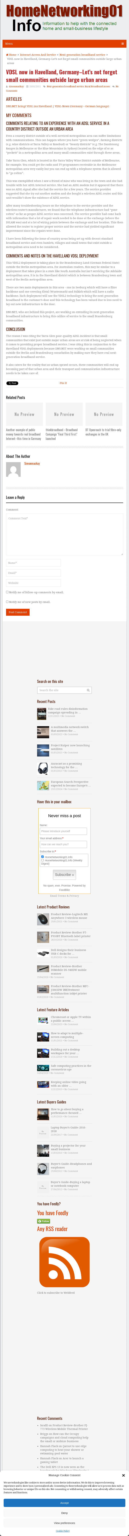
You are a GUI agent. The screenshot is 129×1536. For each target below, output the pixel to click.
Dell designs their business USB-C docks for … (68, 952)
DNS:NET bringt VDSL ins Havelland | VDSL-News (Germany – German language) (57, 106)
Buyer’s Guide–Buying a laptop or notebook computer (70, 1184)
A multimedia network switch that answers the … (70, 729)
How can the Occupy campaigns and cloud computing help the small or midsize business (64, 1437)
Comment (12, 509)
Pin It (63, 383)
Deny (64, 1512)
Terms (62, 895)
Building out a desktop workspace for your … (65, 1051)
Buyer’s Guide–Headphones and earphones (71, 1165)
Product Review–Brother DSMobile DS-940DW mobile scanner (69, 970)
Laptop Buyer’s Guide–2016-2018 (68, 1129)
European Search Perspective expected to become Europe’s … (71, 783)
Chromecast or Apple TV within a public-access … (71, 1019)
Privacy (74, 895)
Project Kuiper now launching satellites (70, 747)
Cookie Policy (63, 1531)
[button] (123, 1475)
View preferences (64, 1522)
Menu (9, 43)
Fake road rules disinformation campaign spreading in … (68, 710)
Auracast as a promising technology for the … (66, 765)
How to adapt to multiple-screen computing (67, 1035)
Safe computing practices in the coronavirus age (71, 1067)
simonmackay (16, 86)
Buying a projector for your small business (68, 1147)
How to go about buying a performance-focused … (67, 1111)
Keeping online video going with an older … (68, 1084)
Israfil (44, 1425)
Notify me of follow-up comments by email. (36, 592)
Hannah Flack (49, 1458)
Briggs (44, 1433)
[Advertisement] (64, 650)
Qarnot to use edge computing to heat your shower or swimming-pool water (63, 1450)
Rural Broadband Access (97, 86)
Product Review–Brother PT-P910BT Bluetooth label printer (71, 934)
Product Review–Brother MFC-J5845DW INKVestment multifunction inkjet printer (70, 990)
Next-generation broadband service (65, 86)
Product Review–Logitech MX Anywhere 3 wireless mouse (69, 916)
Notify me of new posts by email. (29, 602)
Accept (64, 1502)
